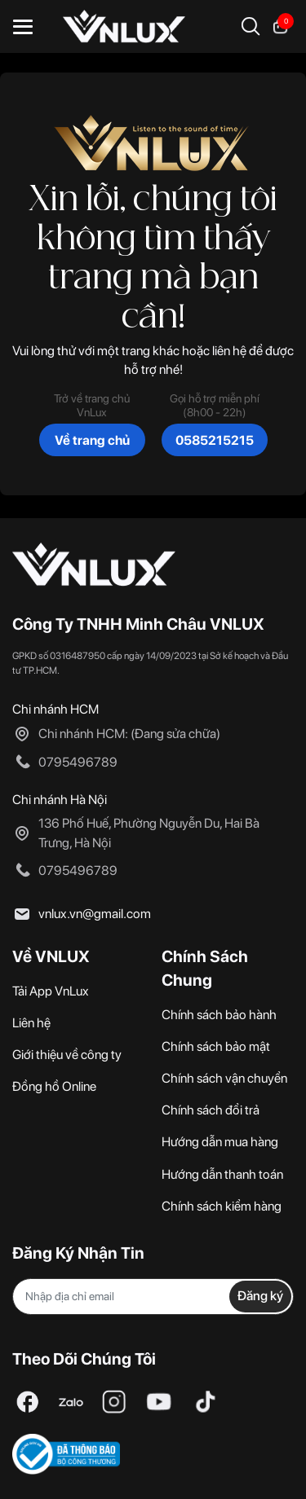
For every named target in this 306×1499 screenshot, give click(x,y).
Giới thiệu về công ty (67, 1054)
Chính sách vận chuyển (224, 1078)
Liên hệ (31, 1023)
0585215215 (214, 440)
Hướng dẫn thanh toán (222, 1174)
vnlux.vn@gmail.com (94, 913)
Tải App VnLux (50, 991)
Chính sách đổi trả (210, 1110)
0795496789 (78, 762)
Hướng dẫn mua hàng (220, 1142)
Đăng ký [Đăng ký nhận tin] (260, 1295)
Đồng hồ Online (54, 1086)
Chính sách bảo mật (216, 1046)
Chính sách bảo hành (219, 1014)
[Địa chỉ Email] (153, 1296)
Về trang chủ (92, 440)
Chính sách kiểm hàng (222, 1206)
